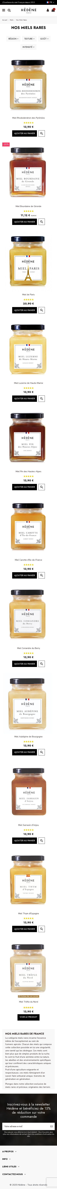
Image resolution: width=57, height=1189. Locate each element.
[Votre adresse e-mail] (25, 1126)
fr (51, 2)
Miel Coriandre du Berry (28, 648)
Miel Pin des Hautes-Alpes (28, 471)
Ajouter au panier (24, 133)
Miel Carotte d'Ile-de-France (28, 559)
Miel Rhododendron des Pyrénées (28, 117)
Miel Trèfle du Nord (28, 1001)
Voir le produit (28, 1016)
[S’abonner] (51, 1126)
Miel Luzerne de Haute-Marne (28, 383)
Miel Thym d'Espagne (28, 913)
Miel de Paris (28, 294)
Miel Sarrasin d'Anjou (28, 825)
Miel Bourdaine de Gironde (28, 206)
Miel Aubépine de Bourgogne (28, 736)
